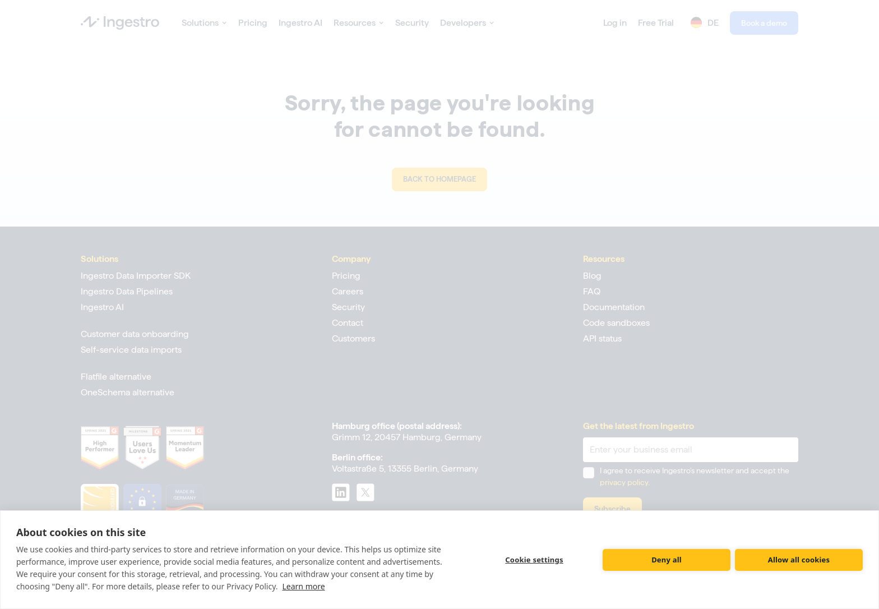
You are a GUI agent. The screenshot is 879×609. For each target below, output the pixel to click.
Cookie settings (534, 560)
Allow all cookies (799, 560)
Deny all (666, 560)
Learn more (303, 586)
